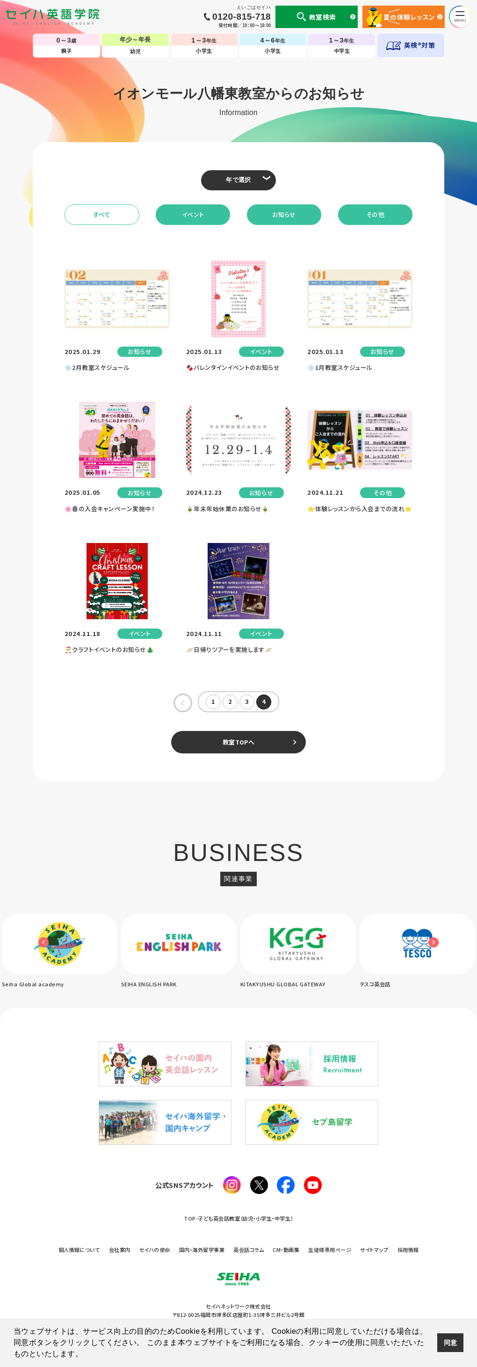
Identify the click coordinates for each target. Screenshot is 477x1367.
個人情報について (79, 1249)
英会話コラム (248, 1249)
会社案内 (119, 1249)
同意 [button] (450, 1342)
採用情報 (408, 1249)
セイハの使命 (154, 1249)
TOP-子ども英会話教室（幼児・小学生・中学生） (238, 1218)
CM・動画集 (286, 1249)
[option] (179, 951)
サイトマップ (374, 1249)
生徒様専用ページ (329, 1249)
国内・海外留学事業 (201, 1249)
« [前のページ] (182, 702)
